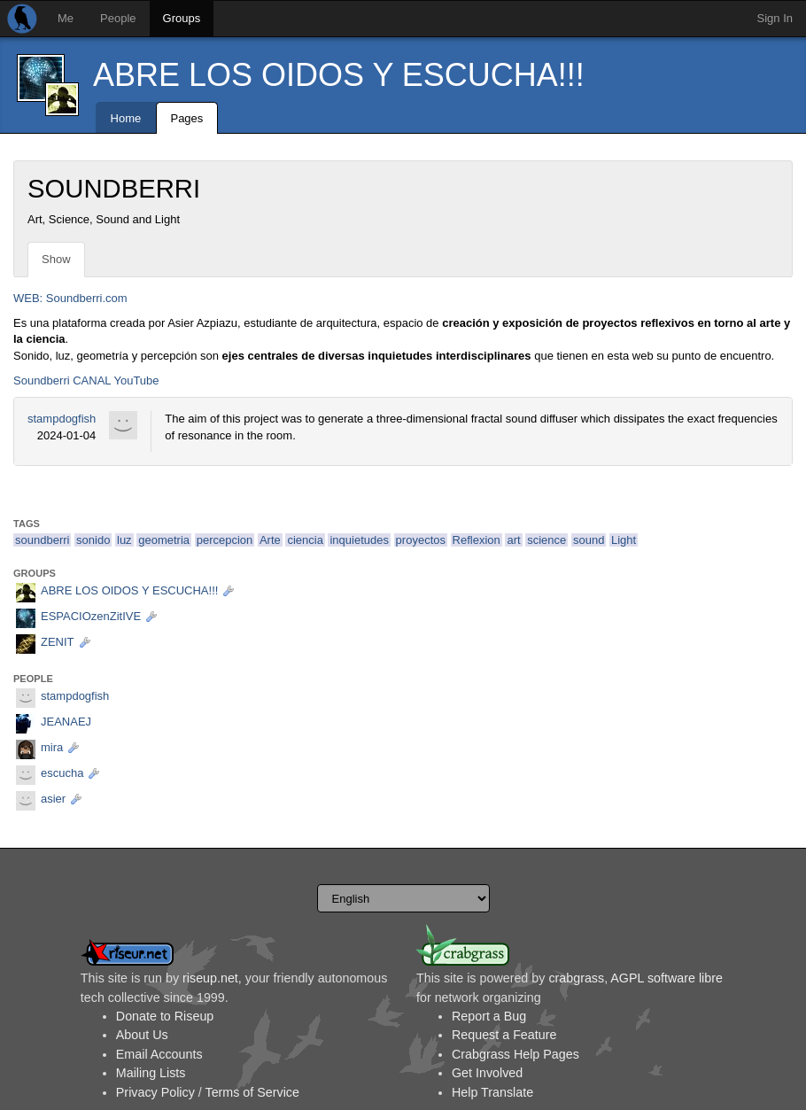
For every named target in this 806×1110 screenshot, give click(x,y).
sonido (93, 540)
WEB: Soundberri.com (70, 298)
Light (623, 540)
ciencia (304, 540)
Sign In (775, 18)
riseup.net (210, 978)
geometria (164, 540)
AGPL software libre (666, 978)
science (546, 540)
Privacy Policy (155, 1092)
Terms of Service (251, 1092)
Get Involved (487, 1073)
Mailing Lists (151, 1073)
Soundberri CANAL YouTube (86, 380)
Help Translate (492, 1092)
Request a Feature (504, 1035)
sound (588, 540)
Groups (182, 18)
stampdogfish (61, 418)
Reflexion (476, 540)
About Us (142, 1035)
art (513, 540)
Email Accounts (159, 1054)
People (118, 18)
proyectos (421, 540)
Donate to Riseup (164, 1016)
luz (124, 540)
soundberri (42, 540)
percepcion (225, 540)
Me (66, 18)
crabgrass (576, 978)
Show (56, 259)
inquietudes (359, 540)
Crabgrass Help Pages (515, 1054)
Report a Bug (489, 1016)
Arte (270, 540)
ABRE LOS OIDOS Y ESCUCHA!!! (339, 75)
